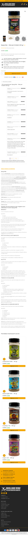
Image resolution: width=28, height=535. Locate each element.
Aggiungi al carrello (16, 73)
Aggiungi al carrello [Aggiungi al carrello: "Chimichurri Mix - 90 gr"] (14, 365)
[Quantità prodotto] (2, 73)
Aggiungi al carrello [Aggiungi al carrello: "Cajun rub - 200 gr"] (14, 462)
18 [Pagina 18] (15, 158)
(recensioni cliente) (10, 47)
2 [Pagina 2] (11, 158)
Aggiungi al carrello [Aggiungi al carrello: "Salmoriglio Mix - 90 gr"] (14, 398)
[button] (25, 11)
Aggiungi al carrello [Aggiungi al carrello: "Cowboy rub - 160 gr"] (14, 430)
